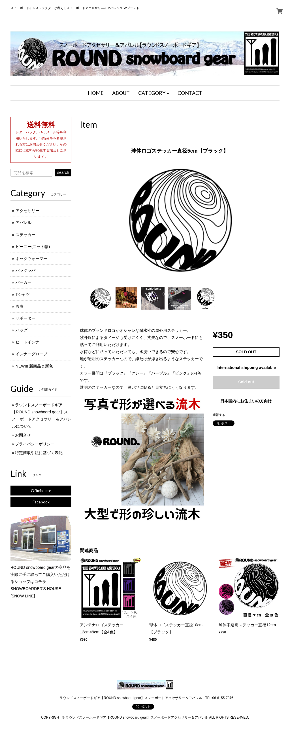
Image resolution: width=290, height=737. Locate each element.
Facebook (41, 501)
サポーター (25, 318)
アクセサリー (27, 210)
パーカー (23, 282)
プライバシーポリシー (35, 444)
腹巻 (20, 306)
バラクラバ (25, 270)
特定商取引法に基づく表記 (39, 452)
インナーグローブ (31, 354)
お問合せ (23, 435)
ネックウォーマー (31, 258)
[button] (154, 93)
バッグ (21, 330)
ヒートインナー (29, 342)
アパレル (23, 222)
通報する (219, 414)
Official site (41, 490)
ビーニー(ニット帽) (33, 246)
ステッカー (25, 234)
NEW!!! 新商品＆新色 (34, 366)
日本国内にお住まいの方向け (246, 401)
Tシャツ (23, 294)
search (63, 172)
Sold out (246, 382)
